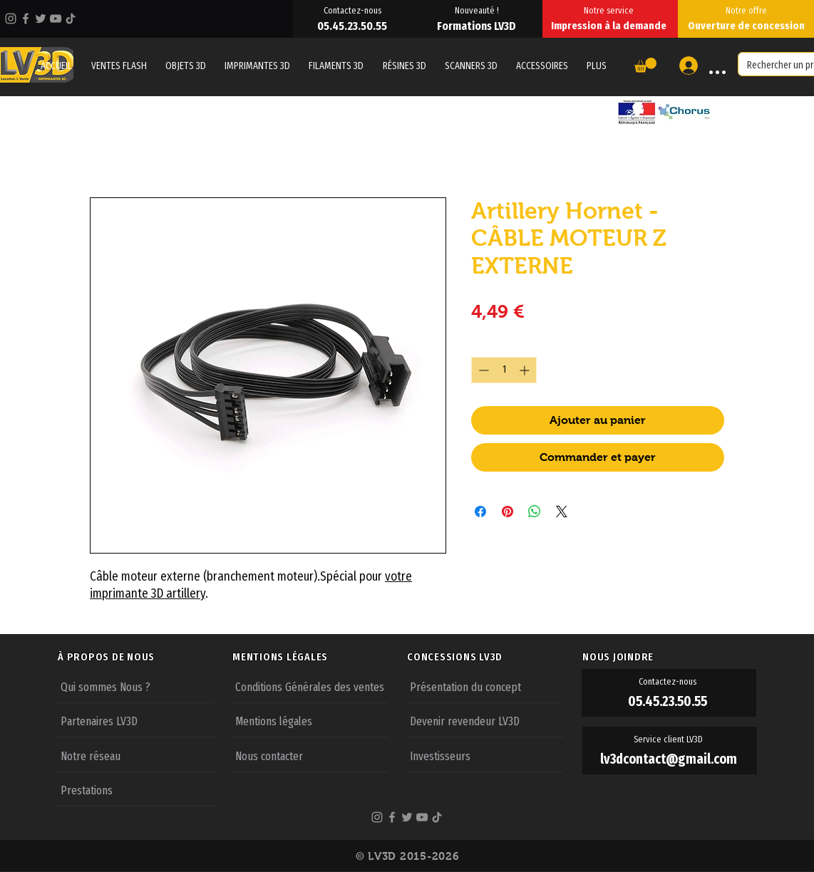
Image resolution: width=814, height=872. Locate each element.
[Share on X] (561, 511)
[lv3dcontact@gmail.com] (669, 759)
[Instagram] (11, 18)
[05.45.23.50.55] (353, 26)
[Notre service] (610, 10)
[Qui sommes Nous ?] (136, 686)
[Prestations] (136, 789)
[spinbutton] (504, 370)
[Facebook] (26, 18)
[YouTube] (55, 18)
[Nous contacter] (310, 755)
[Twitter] (41, 18)
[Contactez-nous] (353, 10)
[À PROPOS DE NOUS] (145, 656)
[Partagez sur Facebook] (480, 511)
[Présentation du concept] (485, 686)
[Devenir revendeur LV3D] (485, 720)
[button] (596, 65)
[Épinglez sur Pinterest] (507, 511)
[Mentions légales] (310, 720)
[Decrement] (482, 370)
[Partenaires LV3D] (136, 720)
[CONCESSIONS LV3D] (494, 656)
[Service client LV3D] (669, 739)
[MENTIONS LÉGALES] (319, 656)
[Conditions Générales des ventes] (310, 686)
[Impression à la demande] (610, 26)
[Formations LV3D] (477, 26)
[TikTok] (70, 18)
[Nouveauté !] (477, 10)
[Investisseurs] (485, 755)
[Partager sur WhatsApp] (534, 511)
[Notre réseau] (136, 755)
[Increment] (526, 370)
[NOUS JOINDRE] (669, 656)
